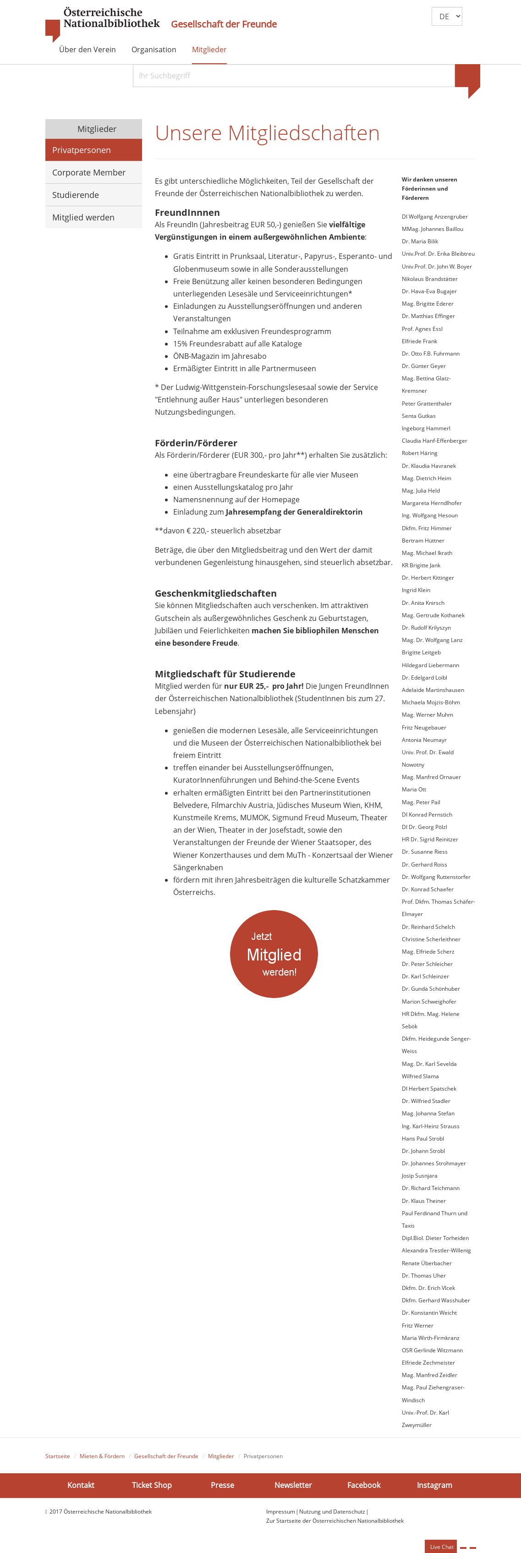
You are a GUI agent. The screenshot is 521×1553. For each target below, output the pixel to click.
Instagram (434, 1485)
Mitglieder (209, 49)
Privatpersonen (81, 149)
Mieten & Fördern (102, 1456)
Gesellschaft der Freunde (224, 24)
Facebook (363, 1485)
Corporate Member (89, 172)
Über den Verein (87, 49)
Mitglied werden (83, 217)
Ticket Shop (152, 1485)
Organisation (154, 49)
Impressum (280, 1511)
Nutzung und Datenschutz (332, 1511)
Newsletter (293, 1485)
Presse (222, 1485)
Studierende (75, 194)
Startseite (57, 1456)
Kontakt (80, 1485)
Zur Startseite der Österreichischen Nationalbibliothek (335, 1521)
